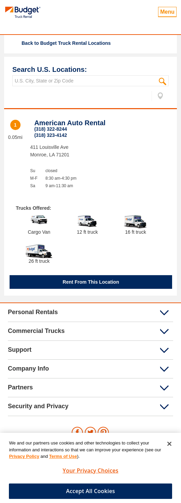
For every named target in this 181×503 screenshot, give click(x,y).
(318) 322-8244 (50, 129)
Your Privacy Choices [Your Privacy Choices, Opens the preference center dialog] (90, 472)
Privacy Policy (24, 458)
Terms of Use (63, 458)
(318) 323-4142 (50, 135)
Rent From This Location (91, 282)
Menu (167, 12)
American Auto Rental (69, 123)
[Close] (169, 445)
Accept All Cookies (90, 492)
